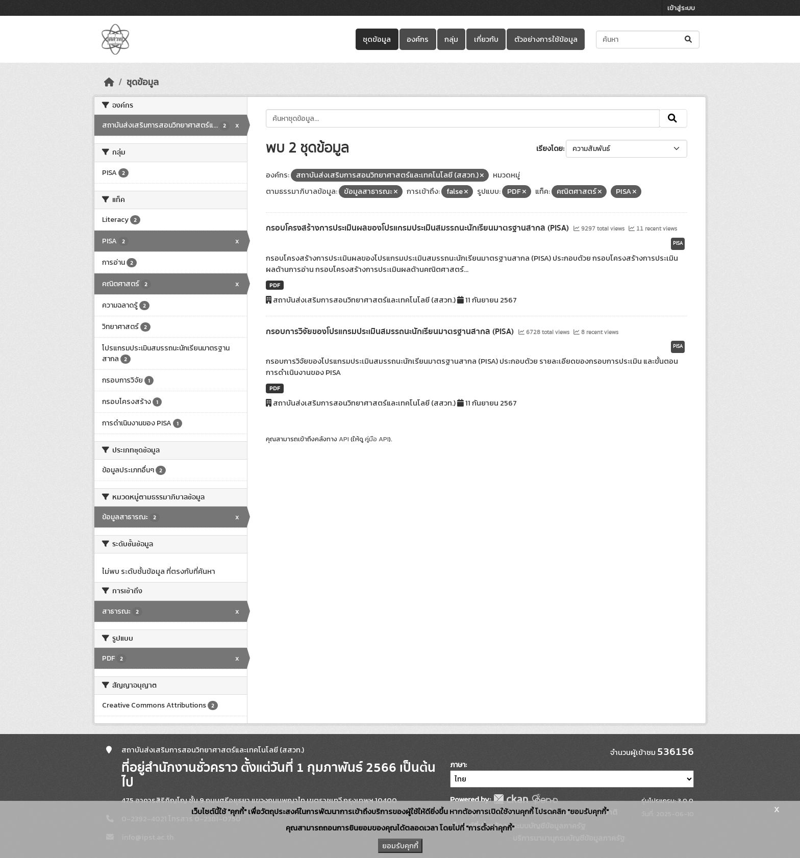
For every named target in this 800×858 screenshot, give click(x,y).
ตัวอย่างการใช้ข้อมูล (546, 39)
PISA (678, 243)
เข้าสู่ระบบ (681, 8)
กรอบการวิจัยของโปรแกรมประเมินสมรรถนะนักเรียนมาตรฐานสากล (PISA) (391, 331)
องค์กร (418, 39)
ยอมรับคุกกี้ (400, 845)
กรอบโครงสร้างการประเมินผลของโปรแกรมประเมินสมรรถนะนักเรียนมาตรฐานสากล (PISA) (418, 228)
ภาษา (457, 765)
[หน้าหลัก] (109, 82)
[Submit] (689, 39)
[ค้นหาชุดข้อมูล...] (647, 39)
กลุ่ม (451, 39)
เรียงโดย (549, 148)
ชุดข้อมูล (377, 39)
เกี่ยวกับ (486, 39)
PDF (274, 285)
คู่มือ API (377, 439)
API (344, 439)
